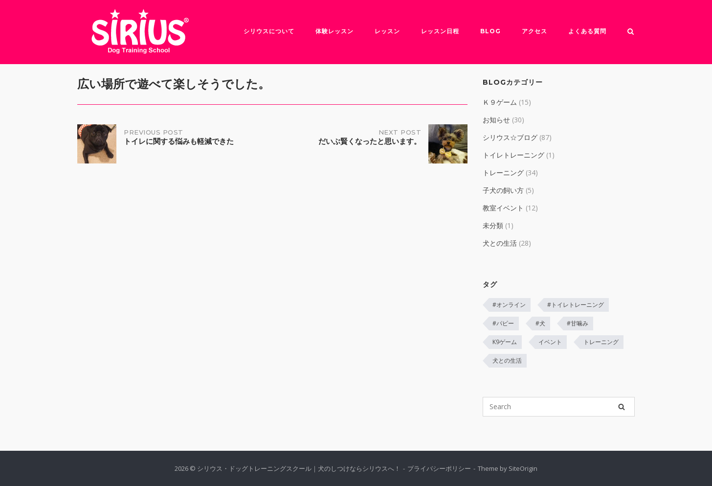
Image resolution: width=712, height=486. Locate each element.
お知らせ (496, 119)
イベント (550, 342)
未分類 (493, 225)
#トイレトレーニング (575, 305)
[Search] (621, 407)
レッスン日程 (440, 31)
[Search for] (559, 407)
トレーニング (503, 172)
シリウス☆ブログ (510, 137)
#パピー (503, 323)
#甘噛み (577, 323)
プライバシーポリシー (439, 468)
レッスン (387, 31)
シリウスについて (269, 31)
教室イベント (503, 207)
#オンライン (509, 305)
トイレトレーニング (513, 155)
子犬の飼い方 (503, 190)
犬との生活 (500, 243)
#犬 (540, 323)
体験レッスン (334, 31)
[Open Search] (630, 32)
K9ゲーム (504, 342)
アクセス (534, 31)
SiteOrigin (523, 468)
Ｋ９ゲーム (500, 102)
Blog (490, 31)
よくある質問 (587, 31)
